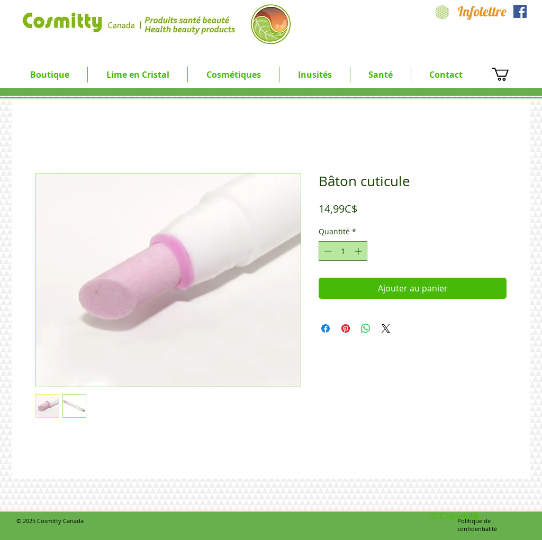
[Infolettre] (482, 11)
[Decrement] (326, 251)
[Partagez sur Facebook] (325, 328)
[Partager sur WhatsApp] (365, 328)
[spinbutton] (343, 251)
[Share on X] (386, 328)
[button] (137, 75)
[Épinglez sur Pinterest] (345, 328)
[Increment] (359, 251)
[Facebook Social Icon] (520, 11)
